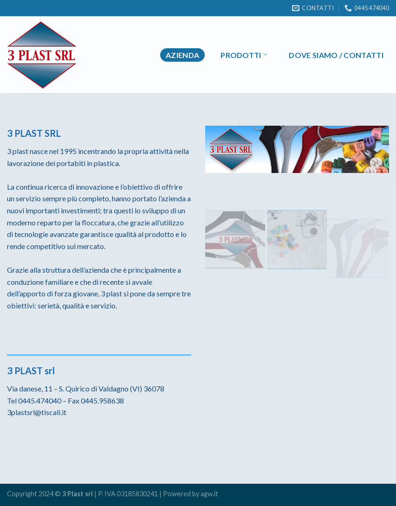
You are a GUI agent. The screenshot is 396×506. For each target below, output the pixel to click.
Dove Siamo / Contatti (336, 55)
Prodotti (244, 54)
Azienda (182, 55)
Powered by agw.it (190, 494)
